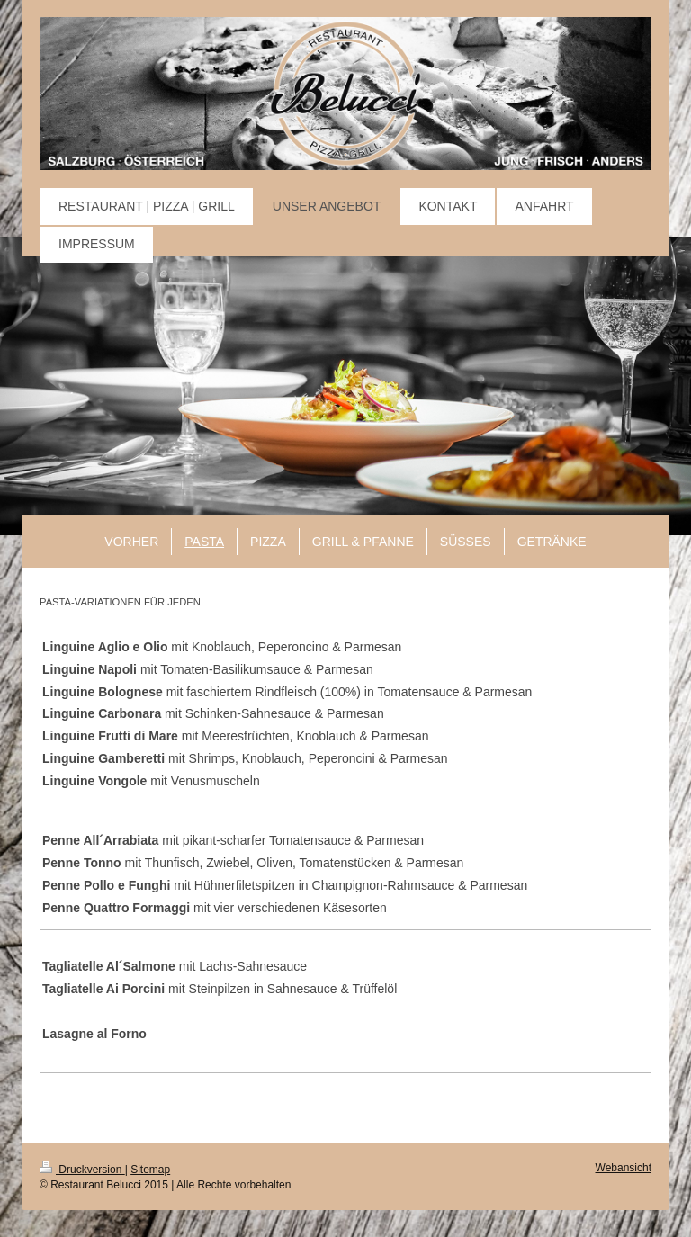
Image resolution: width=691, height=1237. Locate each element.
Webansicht (623, 1167)
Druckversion (82, 1169)
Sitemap (150, 1169)
